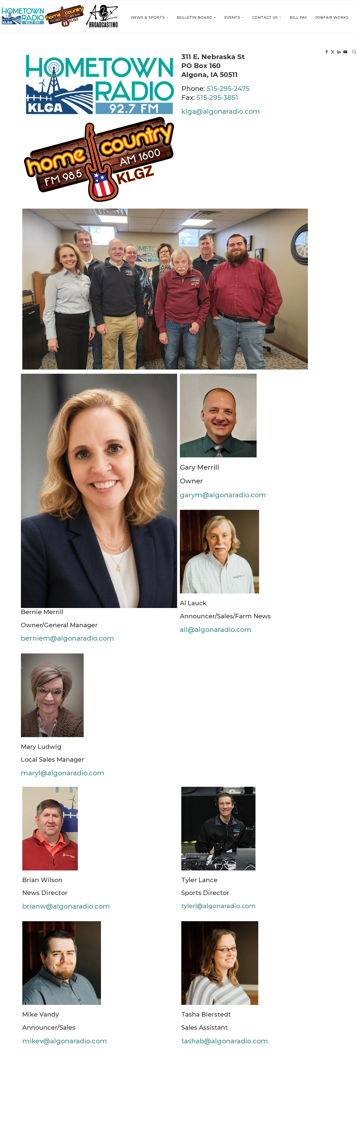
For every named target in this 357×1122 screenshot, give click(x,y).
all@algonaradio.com (216, 632)
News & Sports (108, 52)
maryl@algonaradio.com (62, 775)
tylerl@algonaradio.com (218, 908)
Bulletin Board (154, 52)
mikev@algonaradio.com (64, 1043)
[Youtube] (345, 52)
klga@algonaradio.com (220, 113)
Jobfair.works (292, 52)
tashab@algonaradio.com (224, 1043)
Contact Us (225, 52)
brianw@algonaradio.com (66, 908)
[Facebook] (326, 52)
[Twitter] (332, 52)
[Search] (354, 52)
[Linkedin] (339, 52)
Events (192, 52)
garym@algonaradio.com (223, 497)
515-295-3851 (217, 100)
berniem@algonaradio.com (67, 640)
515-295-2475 (228, 90)
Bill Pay (258, 52)
